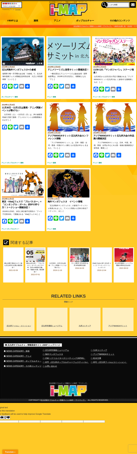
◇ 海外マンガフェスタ (53, 347)
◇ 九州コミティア (99, 343)
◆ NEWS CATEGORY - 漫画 (17, 344)
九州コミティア (85, 319)
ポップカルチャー (7, 97)
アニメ (49, 97)
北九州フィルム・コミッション (19, 319)
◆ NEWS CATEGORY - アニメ (18, 349)
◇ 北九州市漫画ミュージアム (56, 343)
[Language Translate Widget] (11, 6)
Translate (15, 9)
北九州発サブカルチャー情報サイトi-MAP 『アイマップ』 (63, 398)
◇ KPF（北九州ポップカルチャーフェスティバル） (66, 355)
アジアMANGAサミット (117, 319)
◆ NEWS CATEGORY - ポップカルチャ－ (22, 354)
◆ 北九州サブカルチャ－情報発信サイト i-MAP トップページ (32, 338)
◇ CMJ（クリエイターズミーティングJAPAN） (64, 351)
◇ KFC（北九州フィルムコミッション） (109, 355)
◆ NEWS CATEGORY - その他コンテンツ (22, 359)
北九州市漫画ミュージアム (51, 319)
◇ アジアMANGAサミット (102, 347)
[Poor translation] (7, 416)
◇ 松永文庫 (96, 351)
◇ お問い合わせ (50, 359)
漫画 (16, 97)
